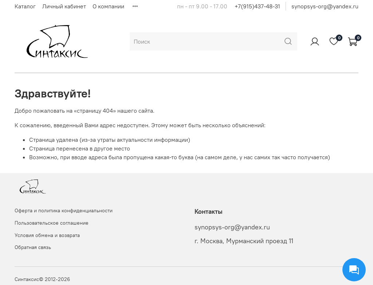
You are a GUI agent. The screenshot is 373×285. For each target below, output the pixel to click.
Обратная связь (33, 247)
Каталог (25, 6)
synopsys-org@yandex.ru (324, 6)
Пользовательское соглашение (52, 223)
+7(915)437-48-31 (257, 6)
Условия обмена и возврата (47, 235)
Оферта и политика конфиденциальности (64, 210)
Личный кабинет (64, 6)
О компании (108, 6)
